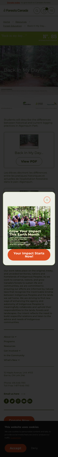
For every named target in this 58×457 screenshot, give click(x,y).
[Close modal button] (47, 200)
